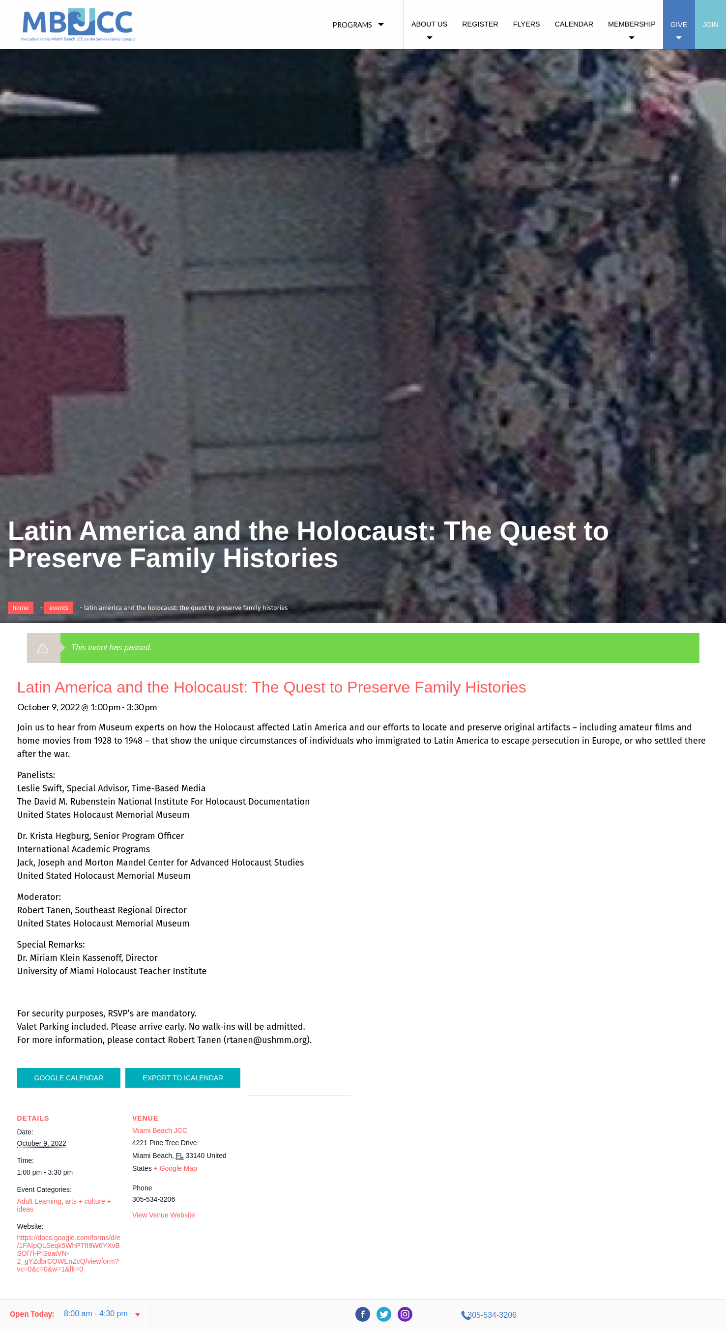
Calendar (574, 24)
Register (480, 24)
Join (710, 25)
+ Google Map (175, 1168)
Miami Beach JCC (159, 1130)
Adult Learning (39, 1201)
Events (58, 607)
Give (678, 25)
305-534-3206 (628, 1315)
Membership (632, 24)
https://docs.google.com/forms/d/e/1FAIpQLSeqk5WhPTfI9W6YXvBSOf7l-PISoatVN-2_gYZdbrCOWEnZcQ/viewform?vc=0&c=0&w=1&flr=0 (68, 1253)
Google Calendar (69, 1078)
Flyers (526, 24)
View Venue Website (163, 1215)
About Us (429, 24)
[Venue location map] (299, 1163)
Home (21, 607)
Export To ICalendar (183, 1078)
